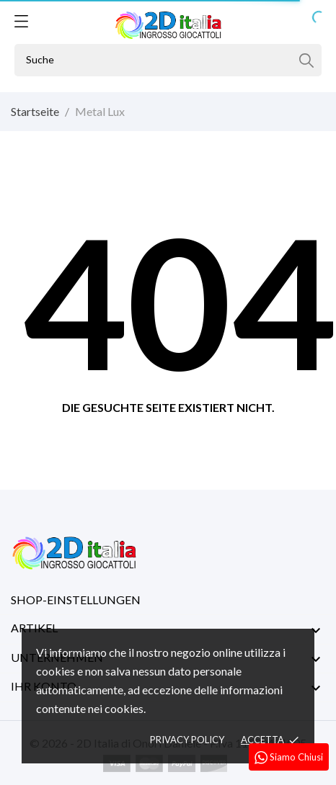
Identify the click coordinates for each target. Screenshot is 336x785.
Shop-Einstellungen (76, 599)
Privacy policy (187, 739)
